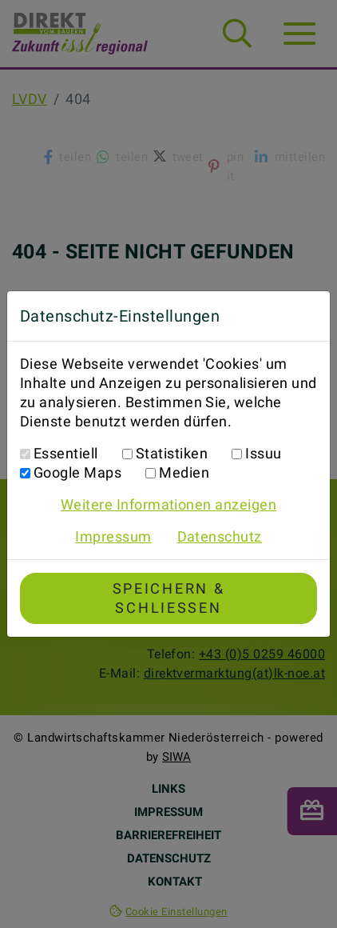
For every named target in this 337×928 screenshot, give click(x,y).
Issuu (263, 453)
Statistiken (172, 453)
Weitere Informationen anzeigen (168, 504)
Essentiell (66, 453)
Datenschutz (219, 536)
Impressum (113, 536)
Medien (184, 472)
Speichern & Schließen (169, 598)
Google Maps (77, 472)
